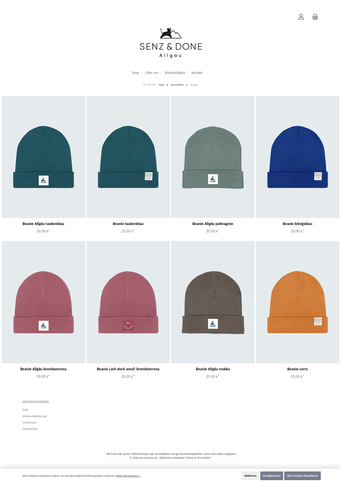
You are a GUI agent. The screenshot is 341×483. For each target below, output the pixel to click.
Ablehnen (250, 476)
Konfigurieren (271, 476)
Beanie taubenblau (128, 223)
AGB (25, 410)
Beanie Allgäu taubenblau (43, 223)
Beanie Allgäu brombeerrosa (43, 369)
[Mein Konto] (301, 17)
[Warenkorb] (313, 17)
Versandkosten (162, 453)
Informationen (36, 402)
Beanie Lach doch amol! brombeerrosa (128, 369)
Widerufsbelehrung (35, 416)
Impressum (29, 422)
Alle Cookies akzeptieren (302, 476)
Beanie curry (297, 369)
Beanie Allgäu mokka (213, 369)
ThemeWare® (204, 457)
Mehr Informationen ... (128, 475)
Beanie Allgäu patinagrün (212, 223)
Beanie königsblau (297, 223)
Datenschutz (30, 429)
